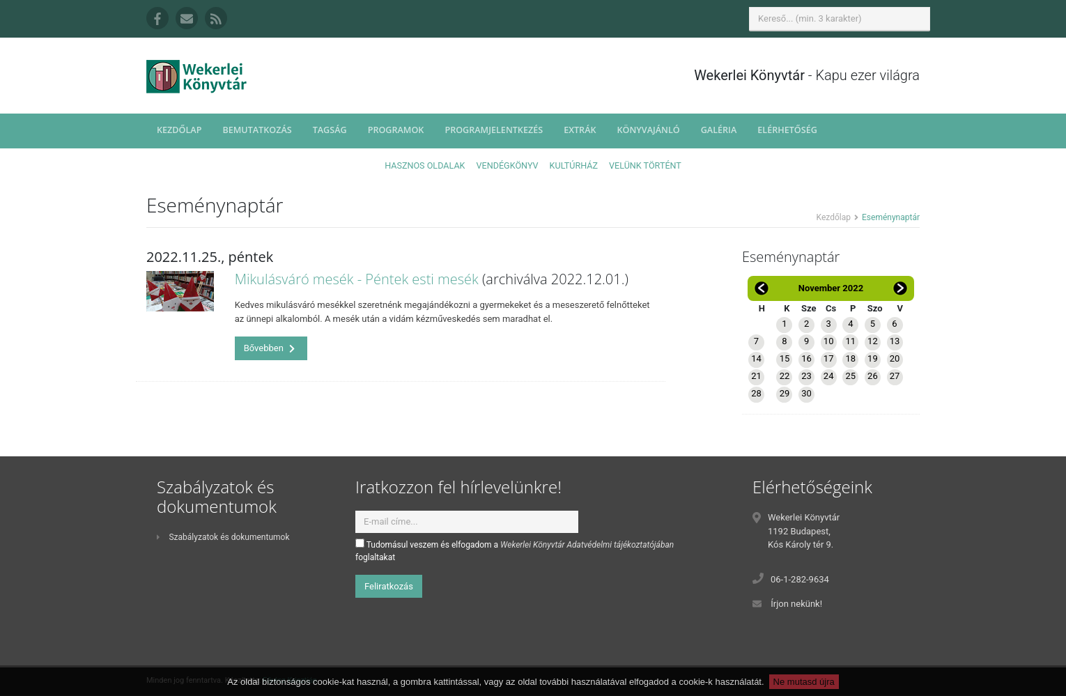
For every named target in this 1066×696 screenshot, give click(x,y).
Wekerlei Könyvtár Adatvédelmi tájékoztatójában (587, 545)
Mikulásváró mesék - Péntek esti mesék (357, 279)
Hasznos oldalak (425, 165)
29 (785, 393)
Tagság (330, 130)
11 (850, 341)
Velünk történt (645, 165)
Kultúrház (574, 165)
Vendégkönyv (508, 165)
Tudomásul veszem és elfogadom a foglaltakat (514, 550)
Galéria (719, 130)
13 (895, 341)
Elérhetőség (787, 130)
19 (872, 358)
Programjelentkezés (494, 130)
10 (829, 341)
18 (850, 358)
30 (806, 393)
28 (756, 393)
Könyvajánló (648, 130)
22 (785, 376)
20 (895, 358)
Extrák (580, 130)
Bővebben (269, 348)
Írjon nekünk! (796, 603)
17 (829, 358)
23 (806, 376)
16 (806, 358)
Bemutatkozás (256, 130)
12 (872, 341)
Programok (396, 130)
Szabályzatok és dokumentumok (223, 537)
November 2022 (830, 288)
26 (872, 376)
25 (850, 376)
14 (756, 358)
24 (829, 376)
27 (895, 376)
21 (756, 376)
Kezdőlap (179, 130)
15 (785, 358)
